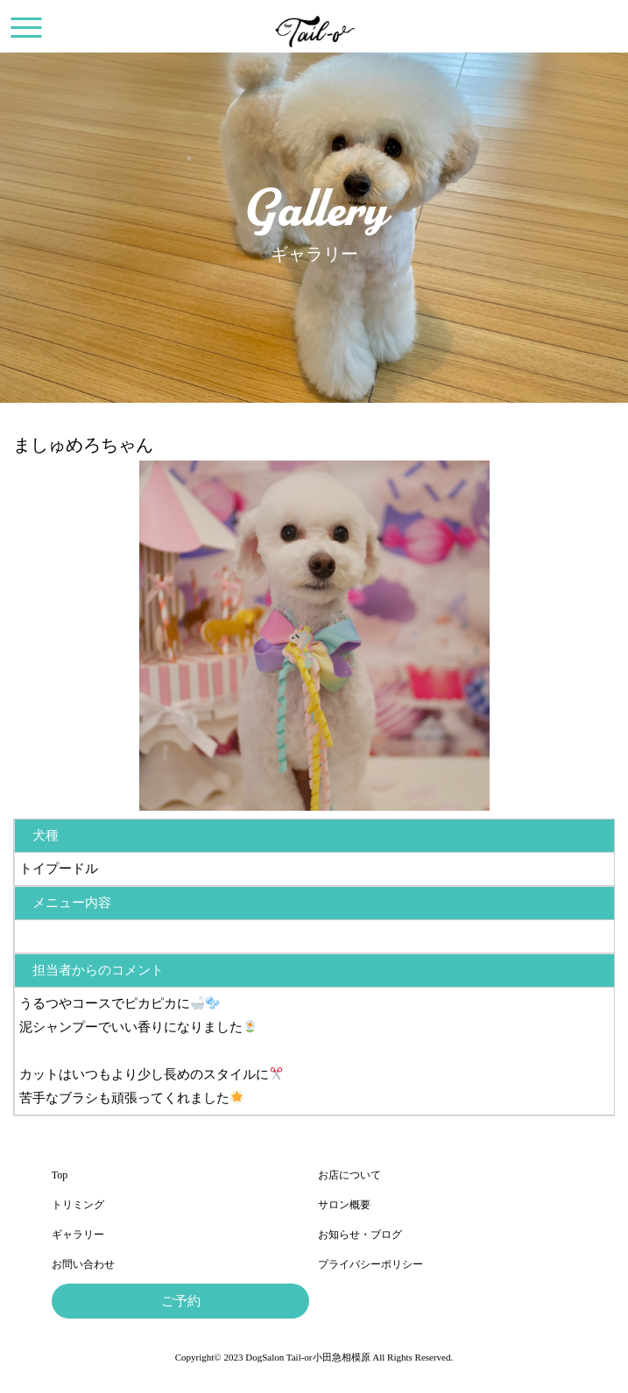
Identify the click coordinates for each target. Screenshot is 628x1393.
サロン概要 (344, 1205)
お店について (349, 1175)
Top (60, 1175)
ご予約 (181, 1301)
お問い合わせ (83, 1264)
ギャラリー (78, 1234)
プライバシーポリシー (370, 1264)
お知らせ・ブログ (360, 1234)
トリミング (78, 1205)
